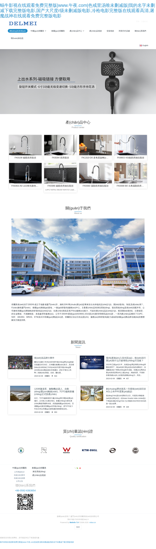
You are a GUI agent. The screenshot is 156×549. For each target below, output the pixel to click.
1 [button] (65, 461)
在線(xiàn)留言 (19, 476)
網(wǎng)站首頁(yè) (18, 31)
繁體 (78, 512)
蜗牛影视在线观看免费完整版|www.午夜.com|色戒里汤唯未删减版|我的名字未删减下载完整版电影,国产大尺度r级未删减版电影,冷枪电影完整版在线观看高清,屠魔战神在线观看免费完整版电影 (77, 10)
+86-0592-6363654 (119, 475)
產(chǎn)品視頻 (89, 469)
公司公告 (19, 482)
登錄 (137, 23)
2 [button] (69, 461)
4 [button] (76, 461)
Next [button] (145, 451)
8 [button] (91, 461)
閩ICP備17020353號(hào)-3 (78, 504)
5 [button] (80, 461)
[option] (20, 451)
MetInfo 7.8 (74, 508)
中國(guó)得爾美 (19, 469)
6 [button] (83, 461)
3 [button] (72, 461)
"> (141, 469)
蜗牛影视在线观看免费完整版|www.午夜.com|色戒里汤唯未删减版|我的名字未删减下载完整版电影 (37, 524)
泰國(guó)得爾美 (43, 469)
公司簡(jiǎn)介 (19, 473)
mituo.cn (92, 508)
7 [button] (87, 461)
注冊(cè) (144, 23)
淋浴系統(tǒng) (66, 469)
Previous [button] (10, 451)
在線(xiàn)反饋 (19, 479)
